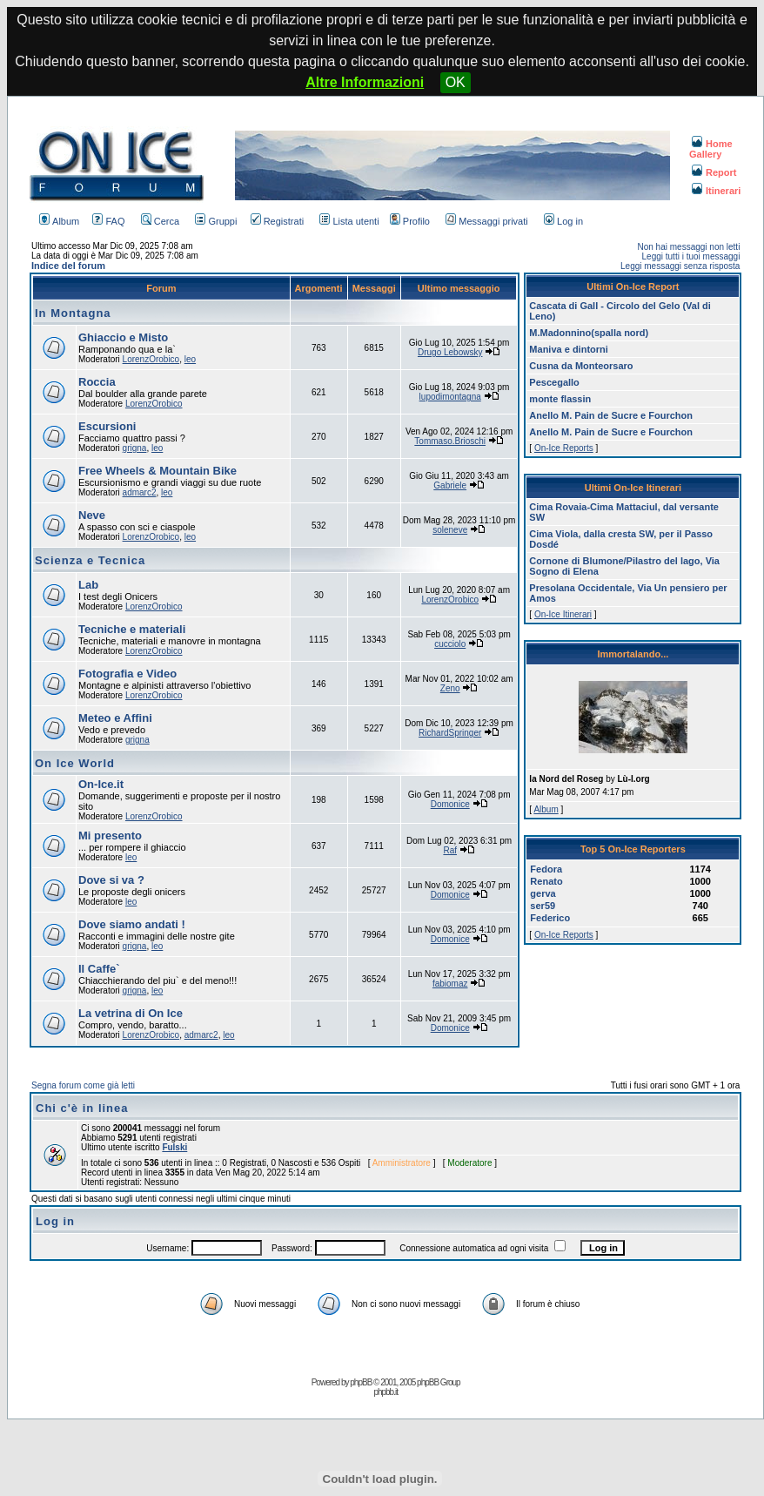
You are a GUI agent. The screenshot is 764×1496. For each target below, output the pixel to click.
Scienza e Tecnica (90, 560)
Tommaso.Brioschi (450, 441)
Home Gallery (711, 148)
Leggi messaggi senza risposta (680, 266)
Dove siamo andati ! (131, 924)
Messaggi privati (486, 221)
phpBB (361, 1382)
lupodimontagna (450, 396)
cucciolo (450, 644)
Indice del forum (68, 265)
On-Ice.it (101, 784)
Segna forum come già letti (83, 1085)
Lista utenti (349, 221)
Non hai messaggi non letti (689, 247)
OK (456, 82)
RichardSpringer (450, 733)
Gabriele (449, 485)
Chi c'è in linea (82, 1108)
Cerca (160, 221)
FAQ (108, 221)
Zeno (450, 688)
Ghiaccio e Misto (123, 337)
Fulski (174, 1147)
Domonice (450, 804)
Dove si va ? (111, 879)
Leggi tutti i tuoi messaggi (691, 256)
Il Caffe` (99, 968)
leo (190, 359)
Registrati (277, 221)
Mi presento (110, 835)
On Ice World (75, 763)
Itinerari (716, 190)
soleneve (449, 530)
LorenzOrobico (151, 359)
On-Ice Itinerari (563, 614)
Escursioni (107, 426)
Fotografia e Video (127, 673)
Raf (450, 850)
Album (59, 221)
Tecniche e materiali (131, 629)
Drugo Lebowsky (450, 352)
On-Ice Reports (563, 448)
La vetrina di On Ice (130, 1013)
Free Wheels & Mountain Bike (157, 470)
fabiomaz (450, 983)
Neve (91, 515)
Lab (88, 584)
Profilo (410, 221)
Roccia (97, 381)
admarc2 (140, 492)
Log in (563, 221)
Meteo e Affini (115, 717)
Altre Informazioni (364, 82)
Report (714, 172)
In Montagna (73, 313)
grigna (135, 448)
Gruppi (216, 221)
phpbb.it (385, 1392)
